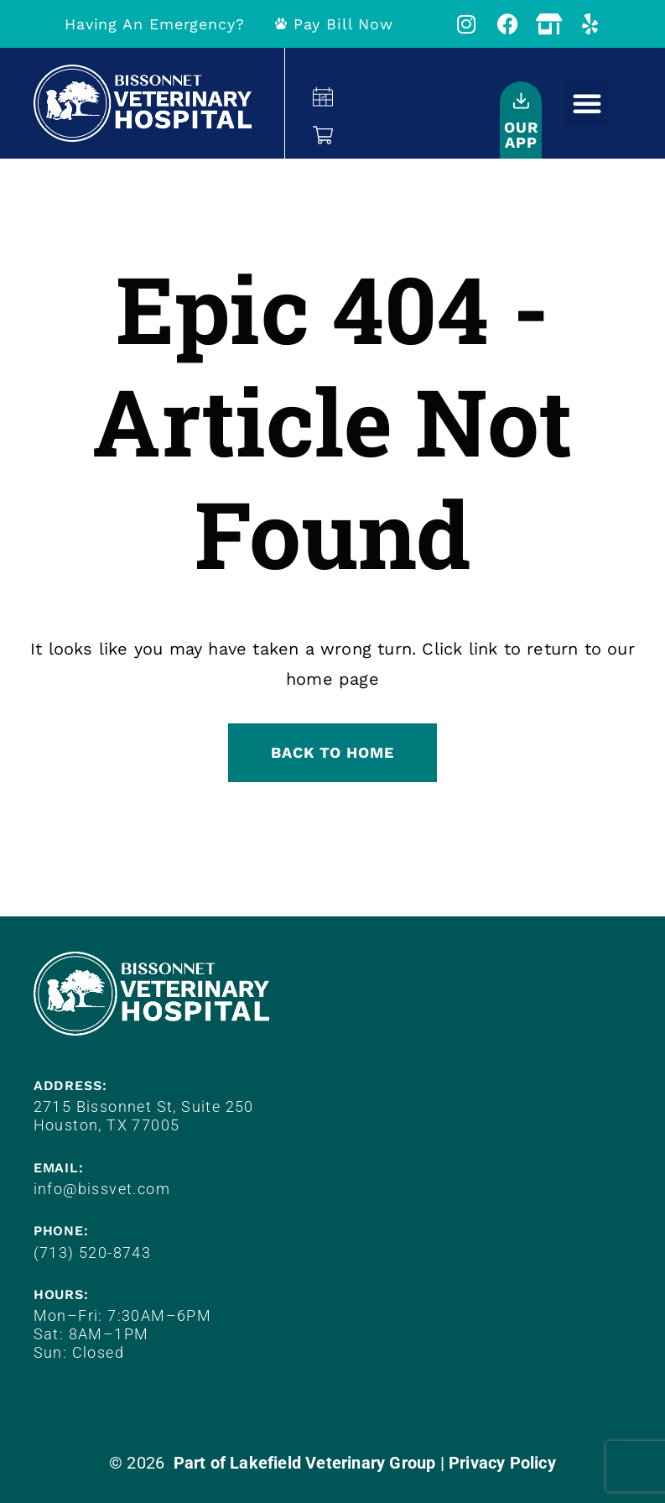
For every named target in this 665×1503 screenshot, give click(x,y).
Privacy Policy (502, 1463)
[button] (587, 103)
